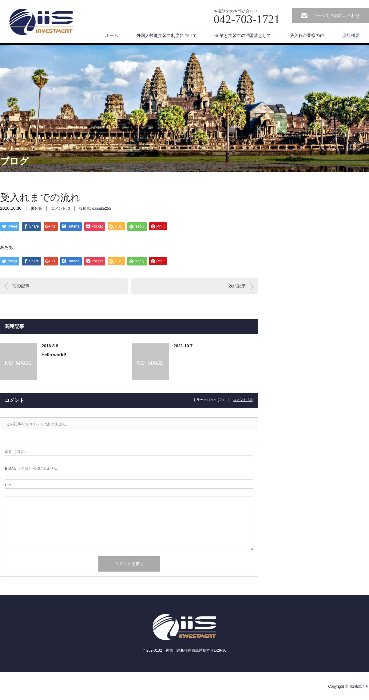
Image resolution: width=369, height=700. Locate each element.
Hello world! (54, 354)
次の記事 (237, 285)
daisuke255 (101, 208)
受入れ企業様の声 (307, 35)
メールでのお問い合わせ (336, 15)
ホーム (111, 35)
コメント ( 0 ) (243, 400)
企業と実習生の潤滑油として (243, 35)
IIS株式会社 (359, 686)
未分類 (36, 208)
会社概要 (351, 35)
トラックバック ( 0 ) (208, 400)
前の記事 (21, 285)
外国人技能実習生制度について (167, 35)
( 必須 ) (15, 452)
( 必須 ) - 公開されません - (32, 468)
